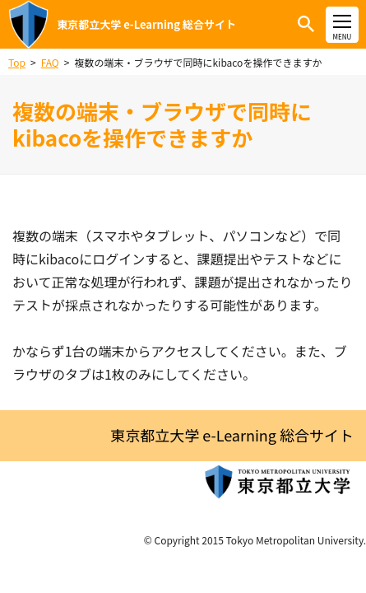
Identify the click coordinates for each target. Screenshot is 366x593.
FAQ (50, 62)
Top (16, 62)
